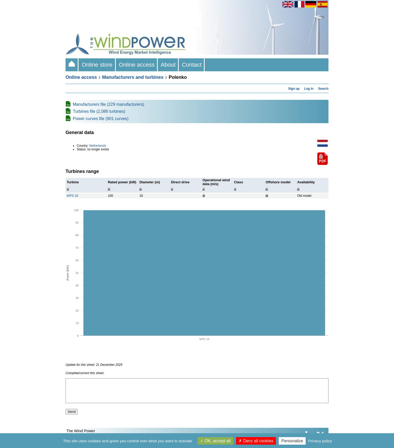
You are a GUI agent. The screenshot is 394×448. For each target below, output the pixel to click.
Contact (192, 64)
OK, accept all (215, 441)
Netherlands (97, 146)
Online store (97, 64)
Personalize (292, 441)
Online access (137, 64)
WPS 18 (72, 196)
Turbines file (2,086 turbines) (99, 111)
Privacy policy (320, 441)
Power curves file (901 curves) (100, 118)
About (168, 64)
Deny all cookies (256, 441)
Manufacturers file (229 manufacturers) (108, 104)
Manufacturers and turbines (132, 77)
